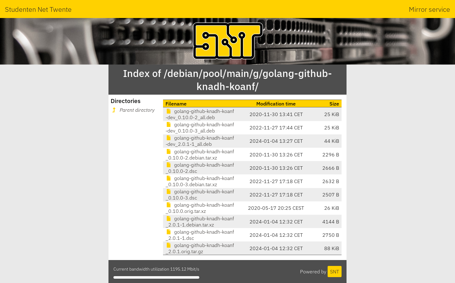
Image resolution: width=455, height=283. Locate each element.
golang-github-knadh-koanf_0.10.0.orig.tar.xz (200, 208)
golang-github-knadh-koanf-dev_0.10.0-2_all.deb (200, 114)
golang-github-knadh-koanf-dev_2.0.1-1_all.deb (200, 141)
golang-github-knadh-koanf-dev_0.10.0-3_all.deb (200, 127)
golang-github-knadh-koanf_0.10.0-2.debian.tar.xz (200, 154)
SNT (334, 271)
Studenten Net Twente (38, 9)
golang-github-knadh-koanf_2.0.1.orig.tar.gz (200, 248)
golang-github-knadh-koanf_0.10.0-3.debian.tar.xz (200, 181)
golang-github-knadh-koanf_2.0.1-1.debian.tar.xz (200, 221)
